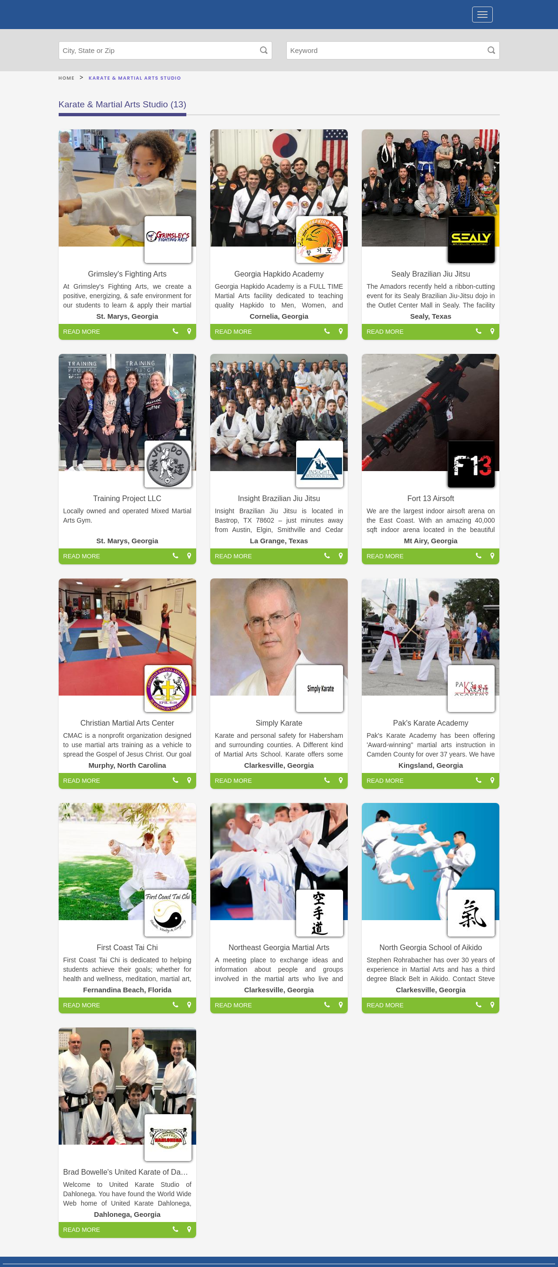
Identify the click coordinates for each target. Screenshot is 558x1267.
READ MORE (81, 331)
